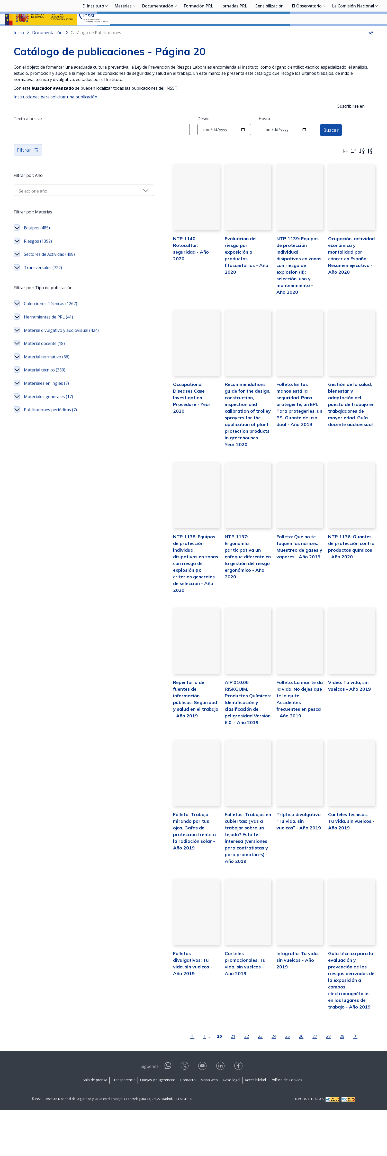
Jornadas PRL (234, 32)
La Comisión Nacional (353, 32)
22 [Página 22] (221, 1082)
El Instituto (93, 32)
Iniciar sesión (362, 11)
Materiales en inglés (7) (46, 399)
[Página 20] (194, 1082)
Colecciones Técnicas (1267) (50, 319)
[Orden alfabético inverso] (370, 164)
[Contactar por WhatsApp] (168, 1114)
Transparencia (124, 1126)
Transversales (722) (43, 283)
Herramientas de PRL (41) (48, 333)
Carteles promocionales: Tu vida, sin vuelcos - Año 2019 (215, 1019)
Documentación (157, 32)
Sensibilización (269, 32)
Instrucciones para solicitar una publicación (55, 110)
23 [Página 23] (234, 1082)
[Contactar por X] (185, 1114)
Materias (123, 32)
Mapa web (209, 1126)
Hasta (264, 132)
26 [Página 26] (275, 1082)
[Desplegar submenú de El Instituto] (106, 31)
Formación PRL (198, 32)
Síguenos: (150, 1112)
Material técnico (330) (44, 386)
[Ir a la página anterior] (167, 1082)
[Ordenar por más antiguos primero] (353, 164)
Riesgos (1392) (38, 257)
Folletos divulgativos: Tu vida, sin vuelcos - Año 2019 (149, 1019)
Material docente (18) (44, 359)
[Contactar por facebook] (239, 1114)
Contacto (188, 1126)
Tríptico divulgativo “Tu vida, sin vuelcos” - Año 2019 (277, 874)
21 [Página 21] (207, 1082)
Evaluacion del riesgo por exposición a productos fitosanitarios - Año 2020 (215, 276)
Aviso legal (231, 1126)
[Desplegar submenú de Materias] (134, 31)
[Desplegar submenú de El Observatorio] (324, 31)
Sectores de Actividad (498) (49, 270)
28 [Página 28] (303, 1082)
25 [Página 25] (262, 1082)
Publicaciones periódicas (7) (50, 426)
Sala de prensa (95, 1126)
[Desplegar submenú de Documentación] (175, 31)
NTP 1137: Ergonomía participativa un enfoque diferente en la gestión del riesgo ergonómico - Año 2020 (216, 592)
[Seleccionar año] (58, 206)
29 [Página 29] (316, 1082)
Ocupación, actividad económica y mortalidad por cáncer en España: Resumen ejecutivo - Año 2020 (343, 283)
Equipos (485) (37, 244)
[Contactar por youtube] (203, 1114)
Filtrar (28, 163)
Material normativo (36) (46, 373)
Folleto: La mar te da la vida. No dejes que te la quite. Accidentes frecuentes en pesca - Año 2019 (280, 736)
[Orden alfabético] (361, 164)
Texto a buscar (28, 132)
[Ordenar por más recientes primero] (345, 164)
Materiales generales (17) (48, 412)
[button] (371, 46)
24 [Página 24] (248, 1082)
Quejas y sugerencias (158, 1126)
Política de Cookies (286, 1126)
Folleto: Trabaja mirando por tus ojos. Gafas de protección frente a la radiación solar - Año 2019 (149, 881)
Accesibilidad (255, 1126)
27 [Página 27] (289, 1082)
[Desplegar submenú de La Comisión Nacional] (376, 31)
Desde (203, 132)
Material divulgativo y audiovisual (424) (61, 346)
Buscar (331, 143)
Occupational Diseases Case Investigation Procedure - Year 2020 (147, 428)
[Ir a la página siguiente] (330, 1082)
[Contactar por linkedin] (221, 1114)
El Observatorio (307, 32)
